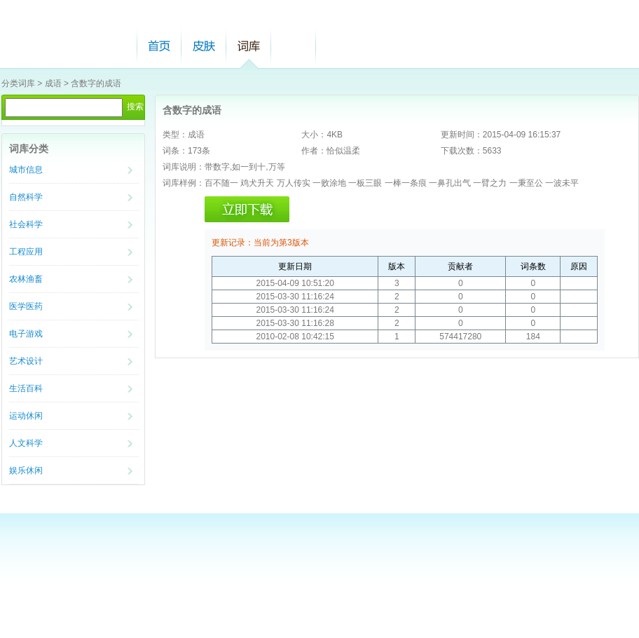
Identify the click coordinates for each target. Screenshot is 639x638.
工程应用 (26, 252)
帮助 (293, 46)
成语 (53, 83)
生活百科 (26, 388)
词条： (175, 151)
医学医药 (26, 306)
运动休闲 (26, 416)
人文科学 (26, 443)
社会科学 (26, 224)
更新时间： (462, 135)
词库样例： (184, 183)
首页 (159, 46)
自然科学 (26, 197)
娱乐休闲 (26, 470)
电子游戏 (26, 334)
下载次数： (462, 151)
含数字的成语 (96, 83)
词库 (249, 46)
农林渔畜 (26, 279)
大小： (314, 135)
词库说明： (184, 167)
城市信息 (26, 170)
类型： (175, 135)
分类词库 (18, 83)
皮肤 (204, 46)
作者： (314, 151)
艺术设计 (26, 361)
